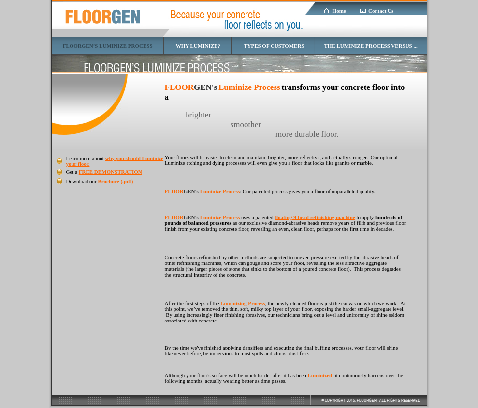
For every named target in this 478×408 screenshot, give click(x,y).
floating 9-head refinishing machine (315, 217)
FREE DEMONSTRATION (110, 172)
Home (339, 11)
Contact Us (380, 11)
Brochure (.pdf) (115, 181)
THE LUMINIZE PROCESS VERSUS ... (370, 46)
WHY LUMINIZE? (198, 46)
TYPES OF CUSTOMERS (274, 46)
